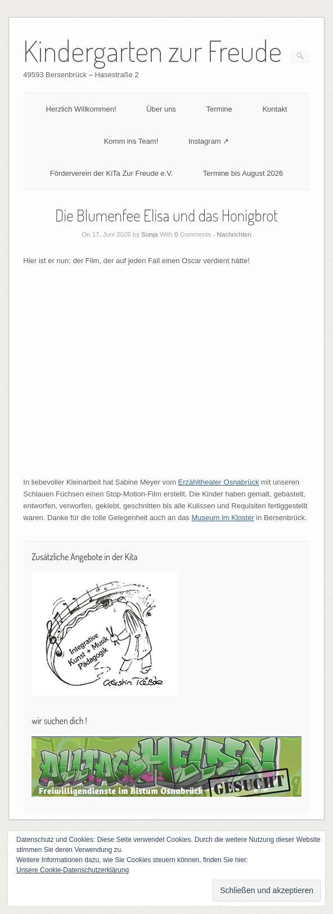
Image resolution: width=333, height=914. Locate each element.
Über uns (161, 109)
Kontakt (274, 109)
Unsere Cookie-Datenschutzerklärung (72, 870)
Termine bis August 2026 (243, 173)
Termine (219, 109)
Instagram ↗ (208, 141)
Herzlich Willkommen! (81, 109)
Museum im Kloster (222, 517)
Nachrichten (234, 234)
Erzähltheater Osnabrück (218, 482)
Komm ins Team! (131, 141)
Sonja (149, 234)
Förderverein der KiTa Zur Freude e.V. (111, 173)
